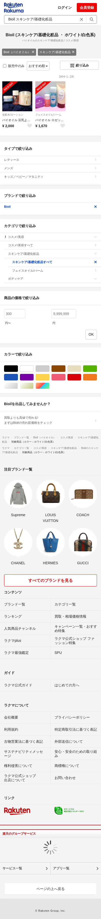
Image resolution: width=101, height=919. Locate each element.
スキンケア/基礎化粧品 (56, 52)
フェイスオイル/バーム (48, 114)
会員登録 (87, 8)
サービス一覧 (12, 868)
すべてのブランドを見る (50, 580)
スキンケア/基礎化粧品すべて (54, 262)
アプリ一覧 (61, 868)
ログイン (65, 8)
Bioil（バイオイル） (19, 52)
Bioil (50, 206)
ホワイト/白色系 (33, 369)
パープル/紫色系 (33, 377)
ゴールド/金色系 (33, 386)
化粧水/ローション (12, 114)
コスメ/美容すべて (52, 245)
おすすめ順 (38, 66)
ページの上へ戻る (50, 889)
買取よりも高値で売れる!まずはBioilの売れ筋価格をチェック (50, 420)
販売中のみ (13, 66)
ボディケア (52, 278)
